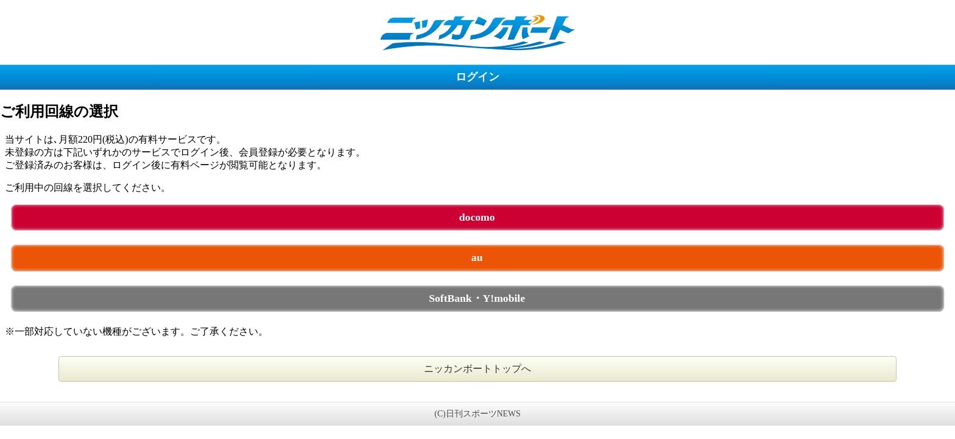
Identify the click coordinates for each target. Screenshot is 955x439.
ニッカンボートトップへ (477, 368)
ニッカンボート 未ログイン (477, 32)
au (477, 257)
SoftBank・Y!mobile (477, 298)
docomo (477, 217)
